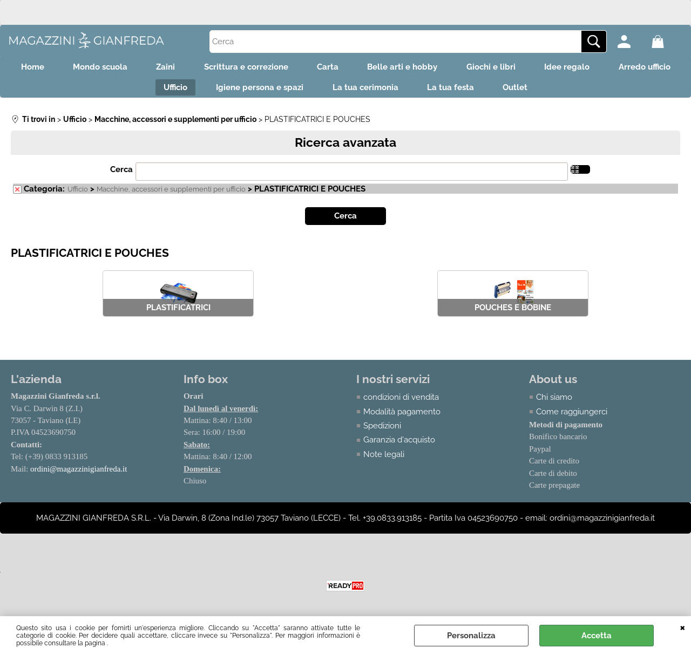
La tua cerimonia (408, 91)
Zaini (200, 68)
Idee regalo (619, 68)
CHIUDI (683, 627)
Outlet (564, 91)
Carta (370, 68)
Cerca (121, 174)
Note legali (383, 459)
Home (60, 68)
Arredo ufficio (140, 91)
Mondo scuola (131, 68)
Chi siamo (554, 402)
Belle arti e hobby (448, 68)
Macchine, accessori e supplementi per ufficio (171, 194)
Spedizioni (382, 430)
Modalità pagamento (402, 416)
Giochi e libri (540, 68)
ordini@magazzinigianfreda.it (78, 473)
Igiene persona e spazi (298, 91)
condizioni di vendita (401, 402)
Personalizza (471, 635)
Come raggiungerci (571, 416)
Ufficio (210, 91)
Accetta (596, 635)
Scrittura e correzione (284, 68)
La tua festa (496, 91)
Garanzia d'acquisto (399, 444)
